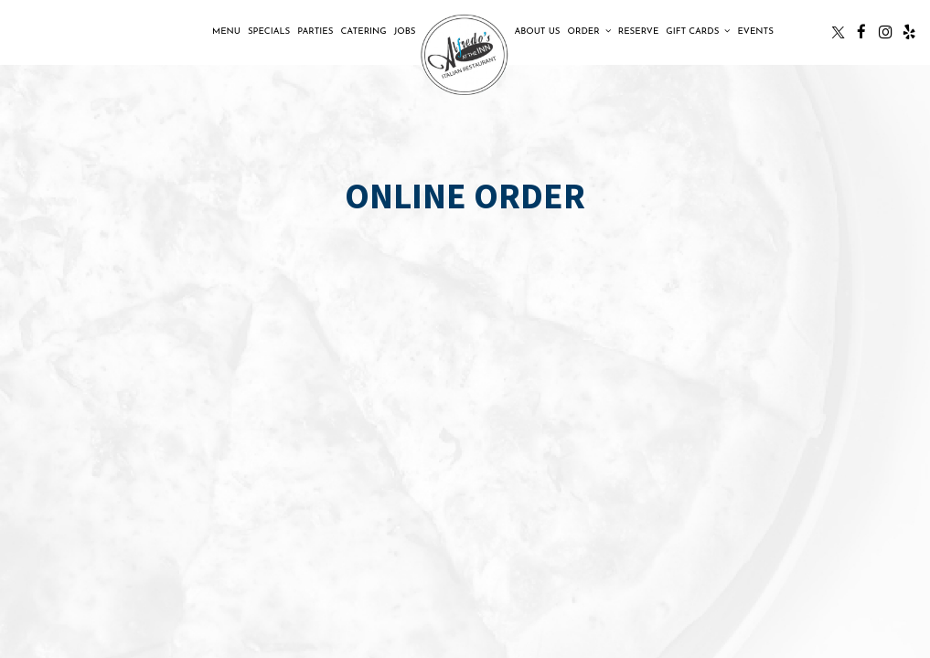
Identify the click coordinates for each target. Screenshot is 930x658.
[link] (464, 55)
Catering (363, 31)
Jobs (405, 31)
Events (755, 31)
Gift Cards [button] (698, 31)
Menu (226, 31)
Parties (315, 31)
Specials (269, 31)
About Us (537, 31)
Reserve (638, 31)
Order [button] (589, 31)
